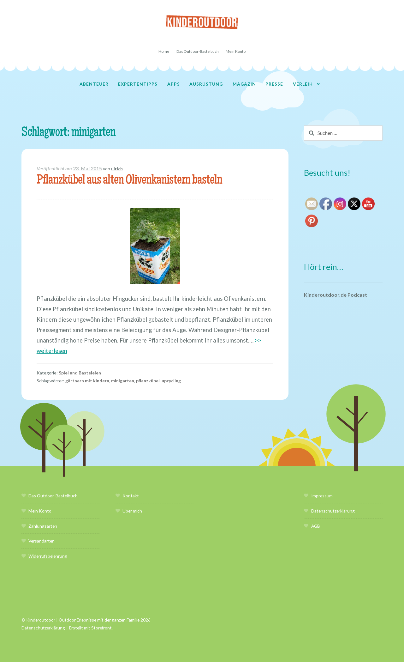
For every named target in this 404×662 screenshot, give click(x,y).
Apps (173, 84)
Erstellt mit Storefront (90, 627)
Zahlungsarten (42, 526)
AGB (315, 526)
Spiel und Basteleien (80, 372)
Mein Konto (236, 51)
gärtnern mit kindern (87, 380)
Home (163, 51)
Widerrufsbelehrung (47, 556)
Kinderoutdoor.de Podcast (335, 295)
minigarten (122, 380)
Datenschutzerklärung (333, 510)
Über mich (132, 510)
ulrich (117, 168)
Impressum (322, 495)
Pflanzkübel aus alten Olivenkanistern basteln (129, 180)
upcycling (171, 380)
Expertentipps (137, 84)
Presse (274, 84)
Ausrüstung (206, 84)
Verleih (303, 84)
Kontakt (130, 495)
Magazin (244, 84)
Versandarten (41, 541)
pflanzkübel (148, 380)
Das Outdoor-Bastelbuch (197, 51)
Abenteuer (94, 84)
